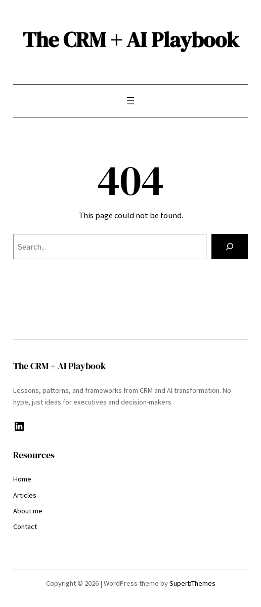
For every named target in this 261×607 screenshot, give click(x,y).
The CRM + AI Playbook (131, 39)
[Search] (229, 246)
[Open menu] (130, 101)
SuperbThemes (192, 583)
